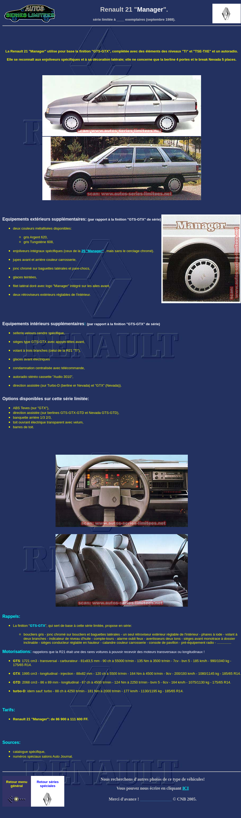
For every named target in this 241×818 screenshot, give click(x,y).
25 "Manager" (92, 251)
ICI (185, 788)
